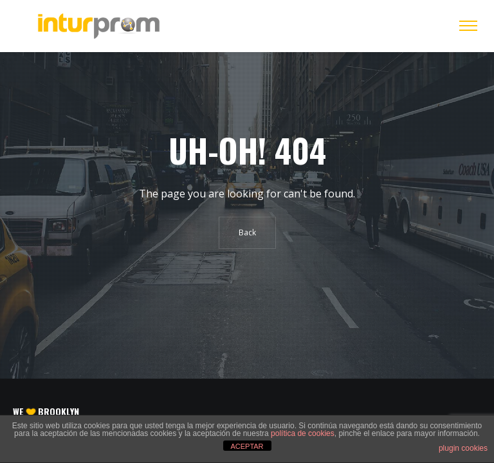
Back (247, 232)
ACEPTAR (246, 446)
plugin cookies (463, 448)
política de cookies (302, 433)
